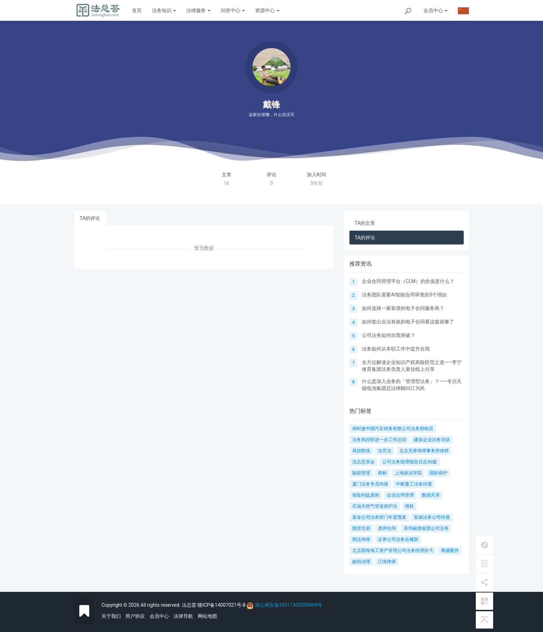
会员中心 (159, 616)
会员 (435, 10)
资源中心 (267, 10)
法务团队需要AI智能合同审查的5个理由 (404, 294)
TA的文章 (365, 223)
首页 (137, 10)
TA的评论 (90, 218)
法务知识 (164, 10)
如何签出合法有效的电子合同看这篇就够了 (408, 321)
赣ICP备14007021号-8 (222, 605)
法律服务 (198, 10)
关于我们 (111, 616)
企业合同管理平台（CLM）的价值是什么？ (408, 281)
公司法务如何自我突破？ (388, 335)
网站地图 (207, 616)
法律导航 (183, 616)
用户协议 (135, 616)
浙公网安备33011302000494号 (288, 605)
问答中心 (233, 10)
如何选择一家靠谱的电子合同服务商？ (403, 308)
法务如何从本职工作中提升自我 (396, 348)
